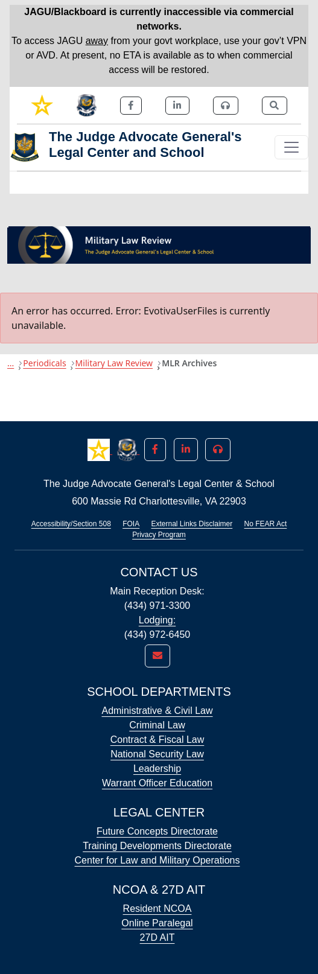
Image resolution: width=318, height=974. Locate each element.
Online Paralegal (156, 923)
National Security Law (157, 754)
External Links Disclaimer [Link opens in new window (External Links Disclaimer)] (192, 524)
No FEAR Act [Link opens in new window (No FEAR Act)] (265, 524)
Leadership (157, 768)
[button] (99, 449)
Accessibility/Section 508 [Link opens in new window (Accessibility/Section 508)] (71, 524)
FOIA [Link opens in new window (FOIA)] (130, 524)
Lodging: (157, 620)
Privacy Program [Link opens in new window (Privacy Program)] (159, 534)
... (10, 363)
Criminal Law (157, 725)
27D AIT (157, 937)
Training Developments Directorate (157, 846)
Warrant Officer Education (157, 783)
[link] (42, 105)
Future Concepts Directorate (157, 831)
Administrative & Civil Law (156, 710)
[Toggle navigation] (291, 147)
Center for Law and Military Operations (157, 860)
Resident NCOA (157, 908)
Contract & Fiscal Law (157, 739)
